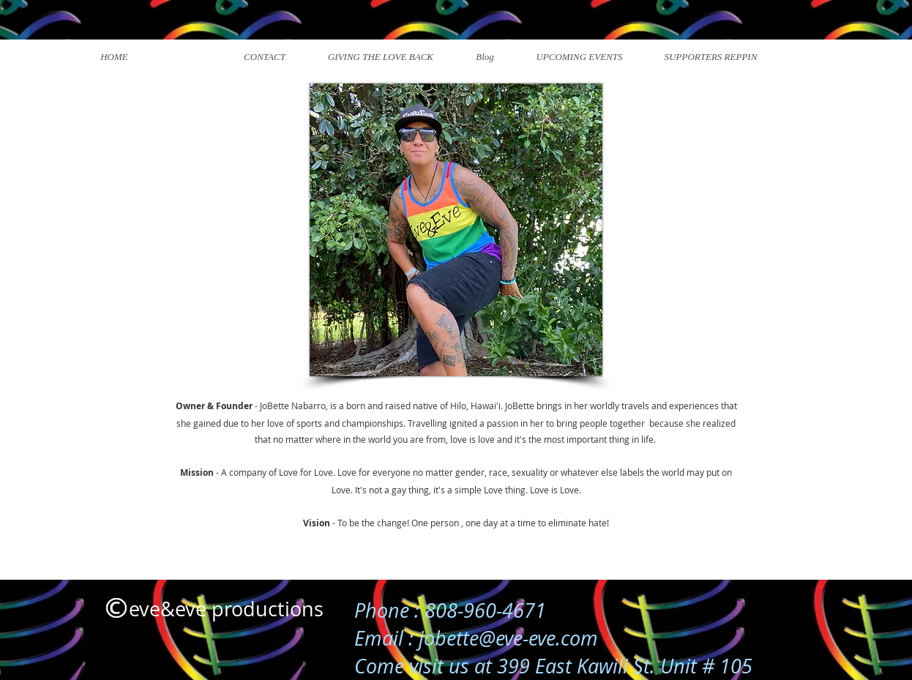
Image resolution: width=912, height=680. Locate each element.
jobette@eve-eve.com (508, 638)
